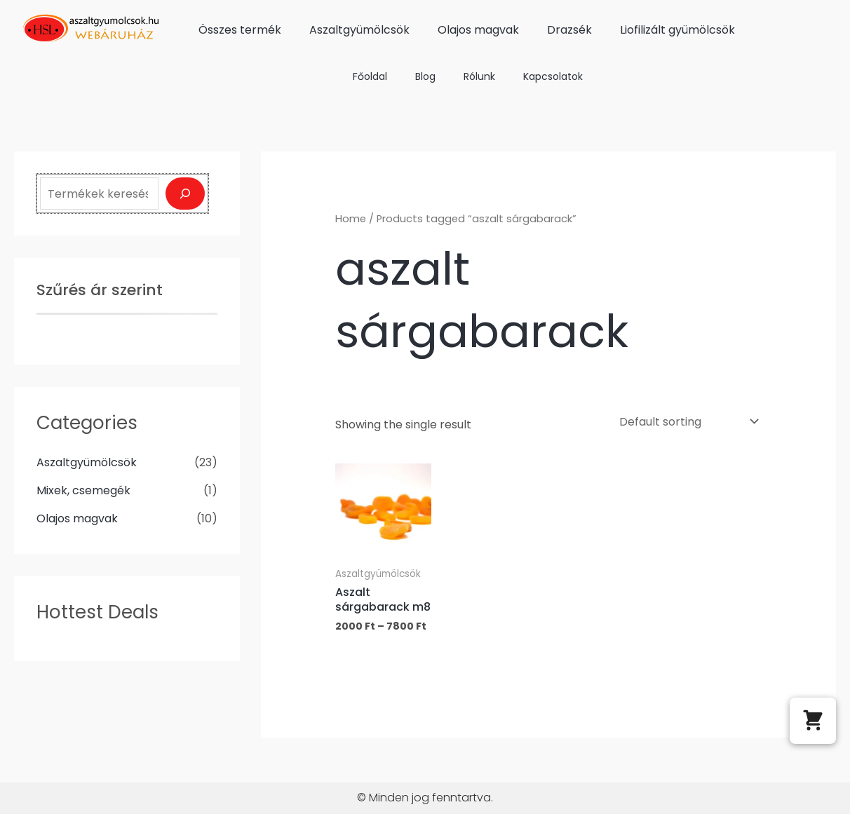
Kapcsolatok (553, 76)
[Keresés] (185, 193)
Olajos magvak (478, 30)
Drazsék (569, 30)
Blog (425, 76)
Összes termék (239, 30)
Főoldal (370, 76)
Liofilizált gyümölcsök (677, 30)
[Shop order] (687, 421)
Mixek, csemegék (83, 490)
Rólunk (479, 76)
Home (350, 219)
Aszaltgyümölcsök (359, 30)
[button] (813, 721)
